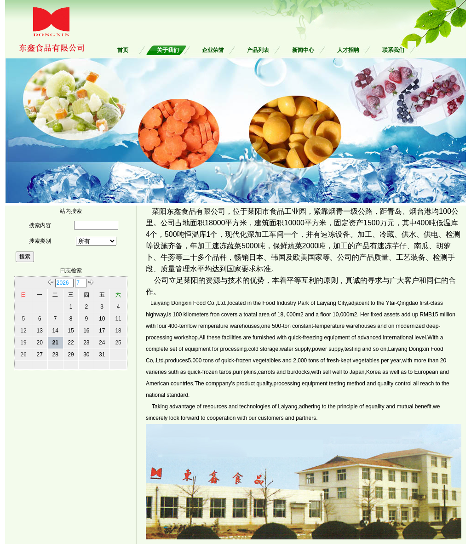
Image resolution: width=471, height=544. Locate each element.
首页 (122, 50)
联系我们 (393, 50)
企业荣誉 (213, 50)
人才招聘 (348, 50)
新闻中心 (303, 50)
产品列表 (258, 50)
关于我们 (168, 50)
